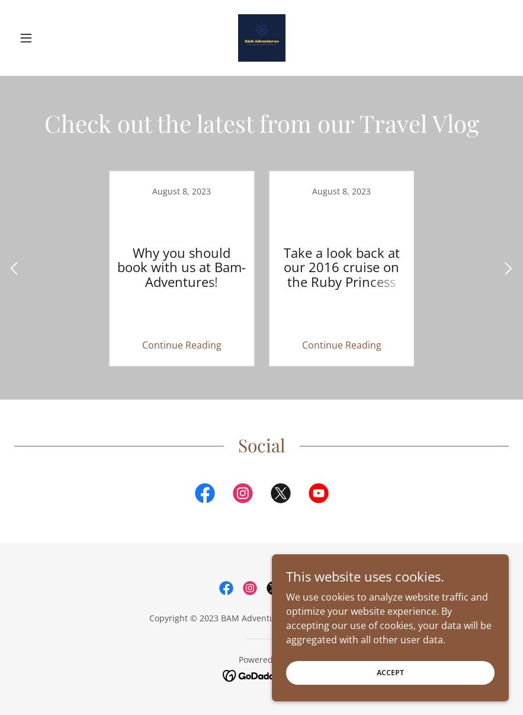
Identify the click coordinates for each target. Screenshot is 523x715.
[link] (261, 38)
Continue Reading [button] (182, 345)
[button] (51, 38)
